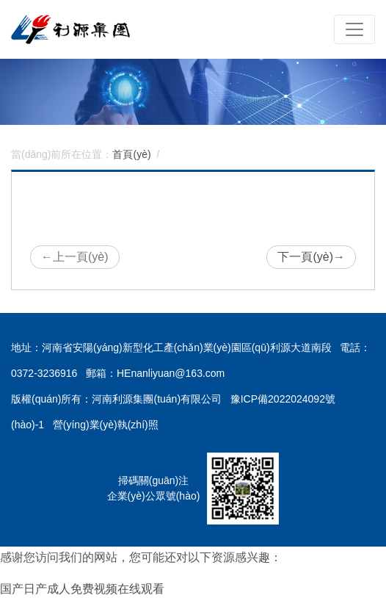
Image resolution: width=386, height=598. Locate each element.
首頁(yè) (131, 154)
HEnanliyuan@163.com (171, 373)
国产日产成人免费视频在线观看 (82, 589)
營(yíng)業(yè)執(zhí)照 (106, 425)
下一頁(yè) (311, 257)
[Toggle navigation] (354, 29)
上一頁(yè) (75, 257)
